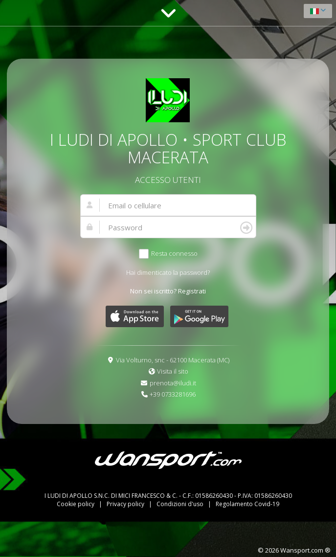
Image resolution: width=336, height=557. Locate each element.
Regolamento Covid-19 (247, 504)
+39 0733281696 (173, 394)
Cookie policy (76, 504)
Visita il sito (172, 371)
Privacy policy (126, 504)
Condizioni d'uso (181, 504)
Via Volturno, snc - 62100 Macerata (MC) (172, 360)
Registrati (192, 291)
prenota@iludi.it (173, 383)
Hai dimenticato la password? (168, 272)
